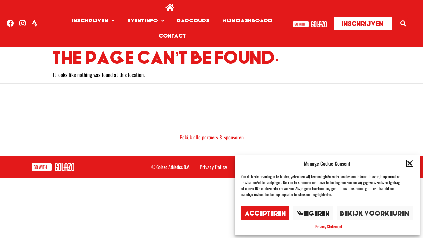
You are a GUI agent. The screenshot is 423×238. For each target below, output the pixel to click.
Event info (146, 21)
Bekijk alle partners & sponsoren (212, 137)
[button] (409, 163)
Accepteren (265, 213)
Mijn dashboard (248, 21)
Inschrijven (93, 21)
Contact (172, 36)
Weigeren (313, 213)
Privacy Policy (213, 167)
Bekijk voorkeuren (374, 213)
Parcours (193, 21)
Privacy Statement (328, 226)
